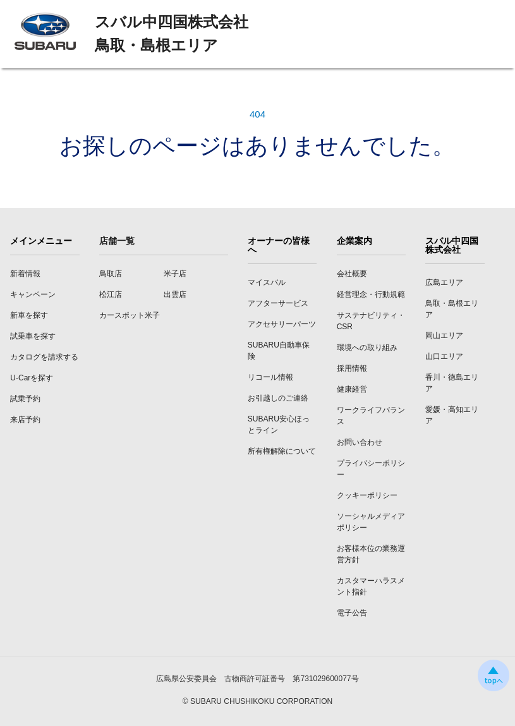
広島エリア (444, 282)
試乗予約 (25, 398)
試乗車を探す (33, 336)
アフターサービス (278, 303)
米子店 (175, 273)
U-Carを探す (31, 377)
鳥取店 (110, 273)
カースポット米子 (129, 315)
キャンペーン (33, 294)
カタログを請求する (44, 357)
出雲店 (175, 294)
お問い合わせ (359, 442)
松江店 (110, 294)
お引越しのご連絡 (278, 398)
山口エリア (444, 356)
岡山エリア (444, 335)
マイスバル (267, 282)
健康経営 (352, 389)
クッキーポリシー (367, 495)
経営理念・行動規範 (371, 294)
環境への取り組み (367, 347)
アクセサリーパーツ (282, 324)
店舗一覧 (117, 241)
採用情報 (352, 368)
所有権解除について (282, 451)
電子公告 (352, 612)
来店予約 (25, 419)
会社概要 (352, 273)
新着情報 (25, 273)
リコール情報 (270, 377)
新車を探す (29, 315)
